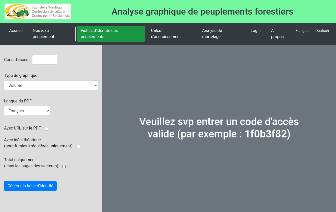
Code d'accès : (17, 59)
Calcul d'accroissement (166, 33)
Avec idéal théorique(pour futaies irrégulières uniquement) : (39, 142)
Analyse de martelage (212, 33)
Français (302, 31)
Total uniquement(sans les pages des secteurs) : (32, 162)
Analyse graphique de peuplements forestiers (202, 11)
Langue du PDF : (19, 101)
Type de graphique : (21, 75)
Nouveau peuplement (43, 33)
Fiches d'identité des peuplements (99, 33)
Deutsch (322, 31)
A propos (277, 33)
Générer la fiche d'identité (30, 185)
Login (255, 30)
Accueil (15, 30)
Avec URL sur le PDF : (23, 128)
